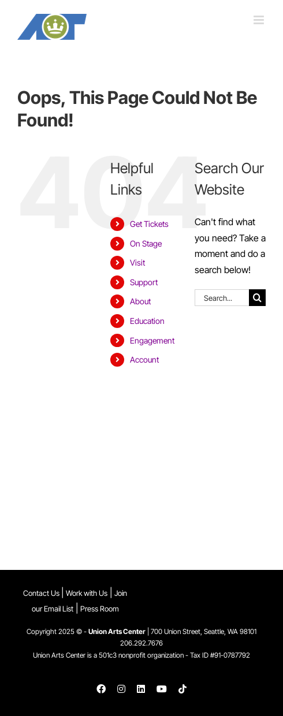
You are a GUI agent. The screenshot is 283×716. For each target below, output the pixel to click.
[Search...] (222, 297)
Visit (137, 262)
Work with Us (86, 593)
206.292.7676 (141, 643)
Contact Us (42, 593)
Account (144, 359)
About (140, 301)
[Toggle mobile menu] (260, 20)
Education (147, 321)
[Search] (257, 297)
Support (144, 282)
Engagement (152, 340)
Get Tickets (149, 224)
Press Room (99, 608)
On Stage (146, 243)
